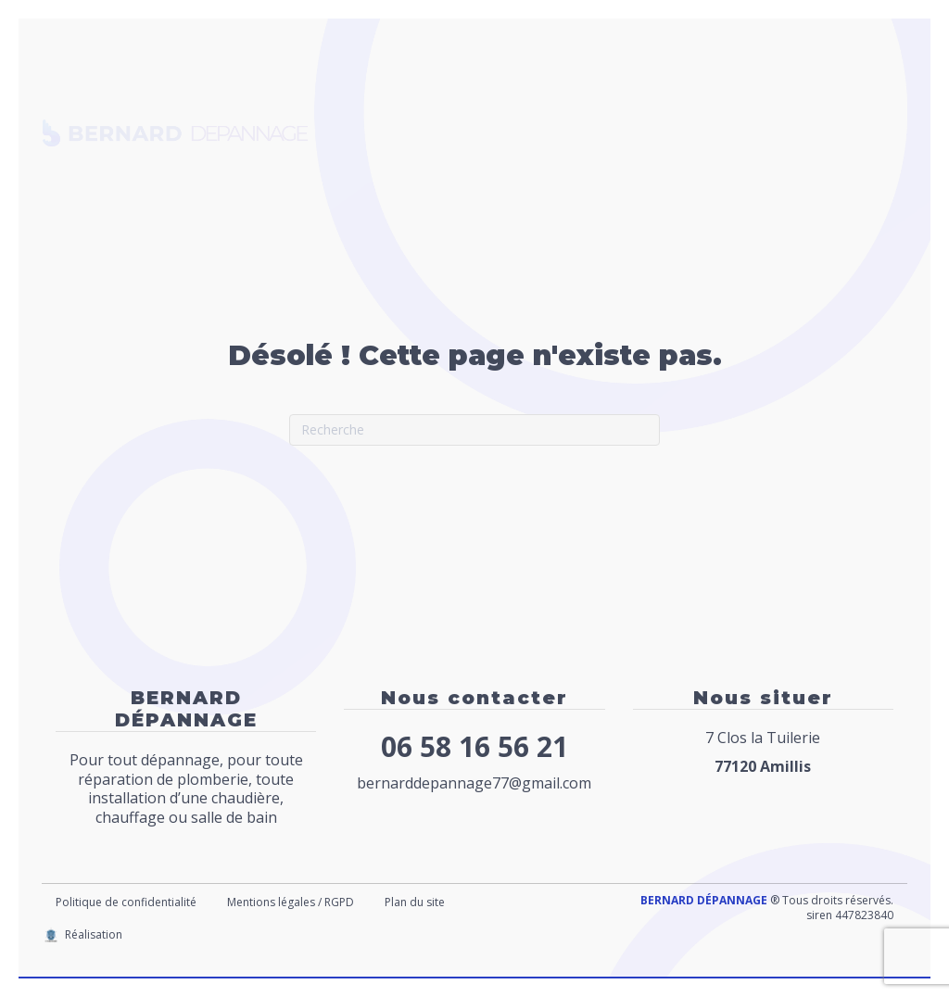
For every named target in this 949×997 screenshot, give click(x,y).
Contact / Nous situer (435, 177)
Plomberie (462, 86)
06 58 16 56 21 (474, 746)
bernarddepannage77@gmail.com (474, 783)
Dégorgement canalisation (456, 132)
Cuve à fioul (649, 86)
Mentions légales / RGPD (290, 902)
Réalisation (93, 934)
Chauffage (552, 86)
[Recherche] (474, 430)
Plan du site (415, 902)
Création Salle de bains (658, 132)
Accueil (382, 86)
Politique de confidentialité (126, 902)
